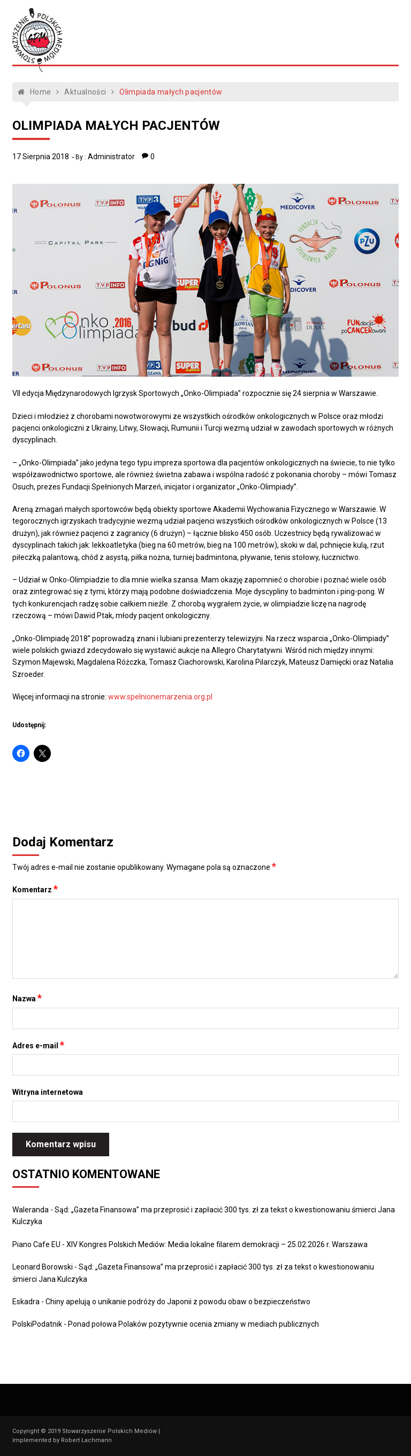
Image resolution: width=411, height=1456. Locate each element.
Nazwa (27, 998)
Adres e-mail (38, 1045)
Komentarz (35, 889)
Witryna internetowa (47, 1092)
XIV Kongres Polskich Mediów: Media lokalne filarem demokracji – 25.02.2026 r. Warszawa (217, 1244)
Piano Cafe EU (36, 1244)
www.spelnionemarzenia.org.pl (160, 696)
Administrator (111, 156)
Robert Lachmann (86, 1440)
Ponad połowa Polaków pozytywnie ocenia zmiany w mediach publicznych (193, 1324)
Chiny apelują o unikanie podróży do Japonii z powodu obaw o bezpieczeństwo (177, 1301)
